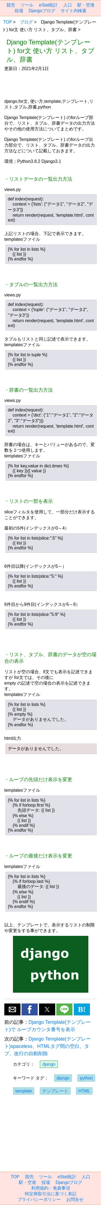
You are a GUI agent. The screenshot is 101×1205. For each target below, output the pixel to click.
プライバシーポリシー (39, 1199)
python (86, 1078)
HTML (84, 1091)
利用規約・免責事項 (50, 1188)
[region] (50, 85)
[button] (12, 1009)
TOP (7, 22)
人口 (67, 5)
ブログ (26, 22)
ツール (26, 5)
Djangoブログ (42, 10)
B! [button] (82, 1009)
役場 (19, 10)
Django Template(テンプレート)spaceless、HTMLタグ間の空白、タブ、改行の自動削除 (47, 1046)
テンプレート (55, 1091)
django (48, 1064)
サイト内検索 (73, 10)
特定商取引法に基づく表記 (50, 1193)
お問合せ (74, 1199)
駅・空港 (86, 5)
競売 (10, 5)
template (23, 1091)
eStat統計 (48, 5)
